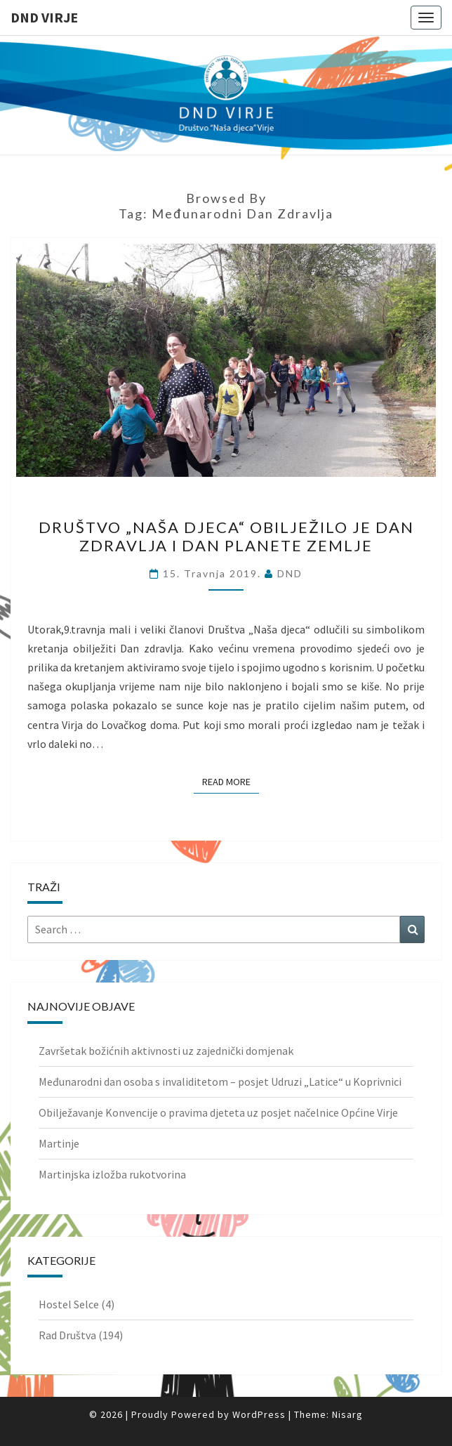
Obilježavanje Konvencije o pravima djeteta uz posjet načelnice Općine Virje (218, 1112)
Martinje (59, 1143)
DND (290, 573)
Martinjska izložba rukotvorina (112, 1174)
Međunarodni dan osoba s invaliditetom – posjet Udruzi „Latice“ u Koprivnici (220, 1081)
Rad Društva (67, 1335)
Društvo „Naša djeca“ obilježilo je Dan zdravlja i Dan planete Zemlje (226, 536)
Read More (230, 781)
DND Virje (44, 17)
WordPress (259, 1414)
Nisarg (347, 1414)
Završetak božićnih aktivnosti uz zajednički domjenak (166, 1051)
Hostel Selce (69, 1304)
